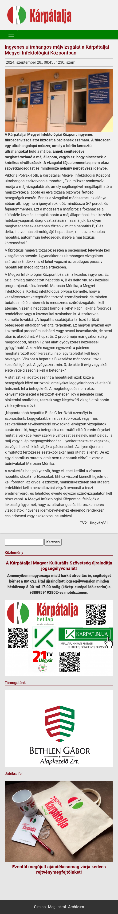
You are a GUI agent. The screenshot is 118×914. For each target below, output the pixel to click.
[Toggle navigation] (11, 34)
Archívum (76, 907)
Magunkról (57, 907)
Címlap (40, 907)
